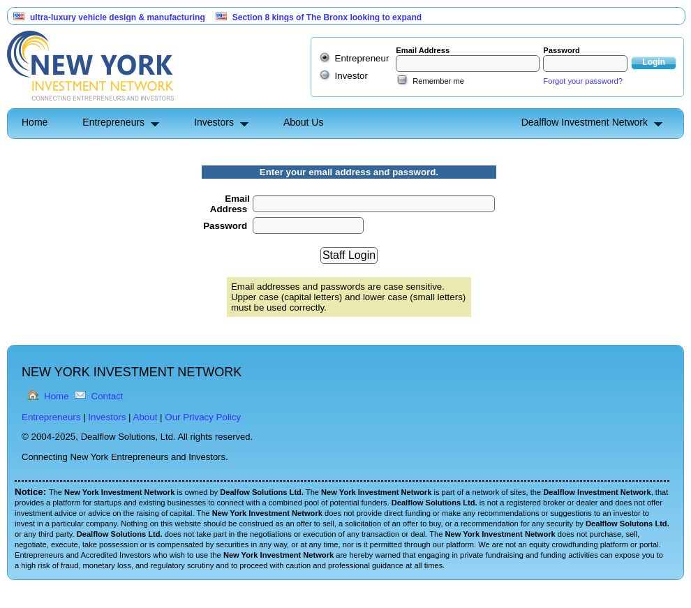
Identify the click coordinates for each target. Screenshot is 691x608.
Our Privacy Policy (203, 417)
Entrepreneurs (113, 122)
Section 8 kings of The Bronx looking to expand (327, 17)
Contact (107, 396)
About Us (303, 122)
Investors (214, 122)
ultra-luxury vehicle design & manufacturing (117, 17)
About (145, 417)
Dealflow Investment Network (584, 122)
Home (34, 122)
